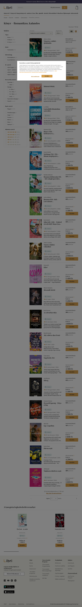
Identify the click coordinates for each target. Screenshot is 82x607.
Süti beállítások (35, 76)
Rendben (47, 76)
